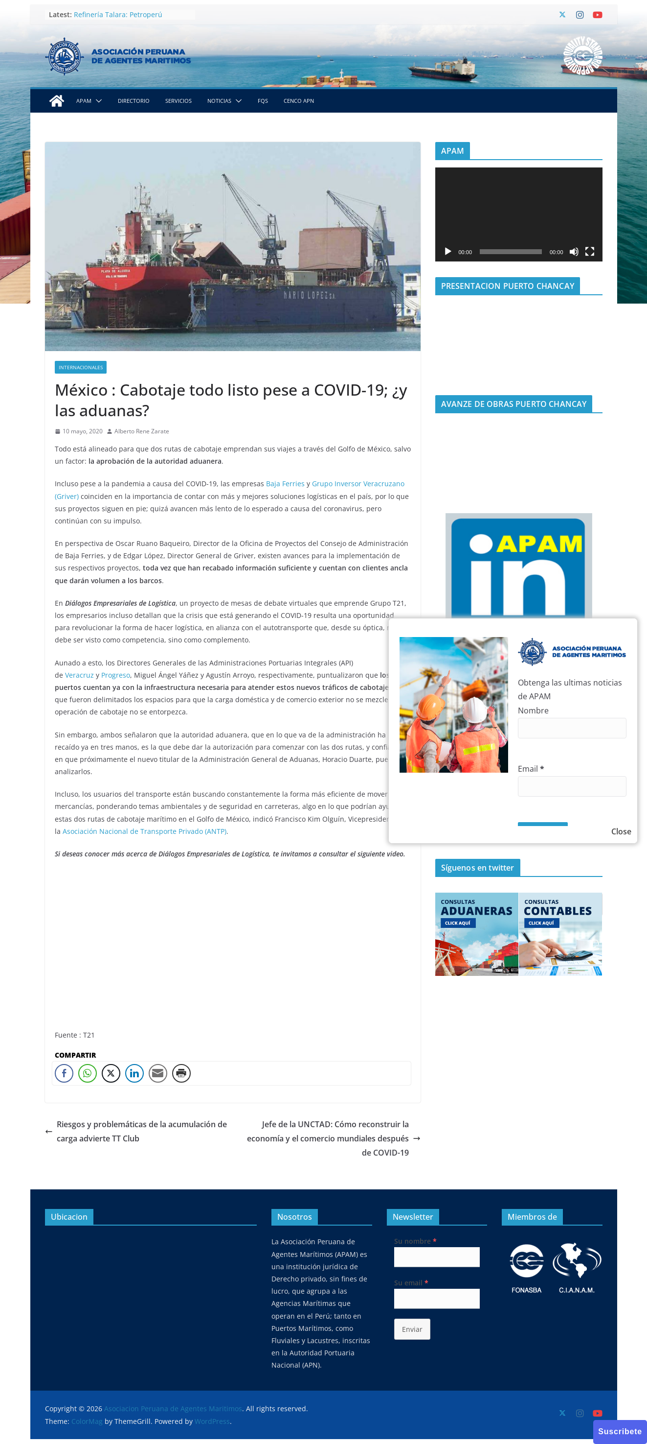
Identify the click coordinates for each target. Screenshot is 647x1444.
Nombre (533, 710)
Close (621, 831)
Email (531, 768)
